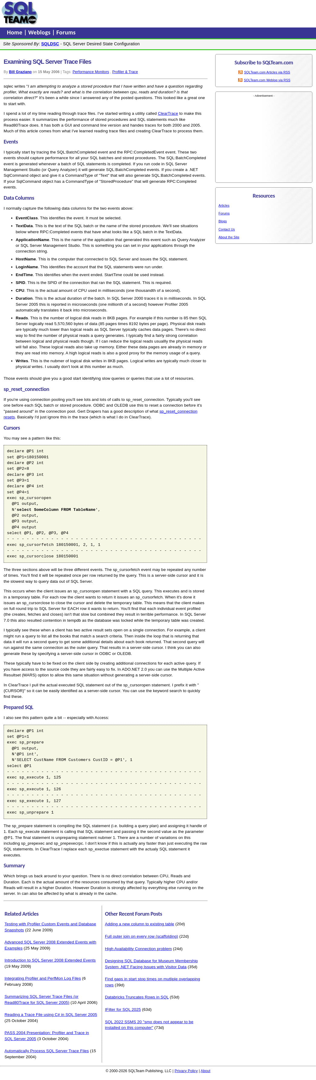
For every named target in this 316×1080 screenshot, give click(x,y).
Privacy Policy (186, 1071)
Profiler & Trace (125, 72)
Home (15, 32)
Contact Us (227, 229)
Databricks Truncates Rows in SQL (137, 997)
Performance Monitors (90, 72)
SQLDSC (50, 43)
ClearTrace (168, 113)
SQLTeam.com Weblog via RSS (267, 80)
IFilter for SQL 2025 (123, 1009)
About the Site (229, 237)
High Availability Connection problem (138, 948)
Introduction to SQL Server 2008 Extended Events (50, 960)
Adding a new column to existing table (139, 924)
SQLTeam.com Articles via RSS (267, 72)
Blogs (223, 221)
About (205, 1071)
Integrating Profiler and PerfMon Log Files (43, 978)
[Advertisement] (88, 13)
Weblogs (40, 32)
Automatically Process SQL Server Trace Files (47, 1051)
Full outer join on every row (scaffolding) (141, 936)
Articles (224, 205)
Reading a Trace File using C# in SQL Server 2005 (51, 1014)
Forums (66, 32)
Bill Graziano (20, 72)
